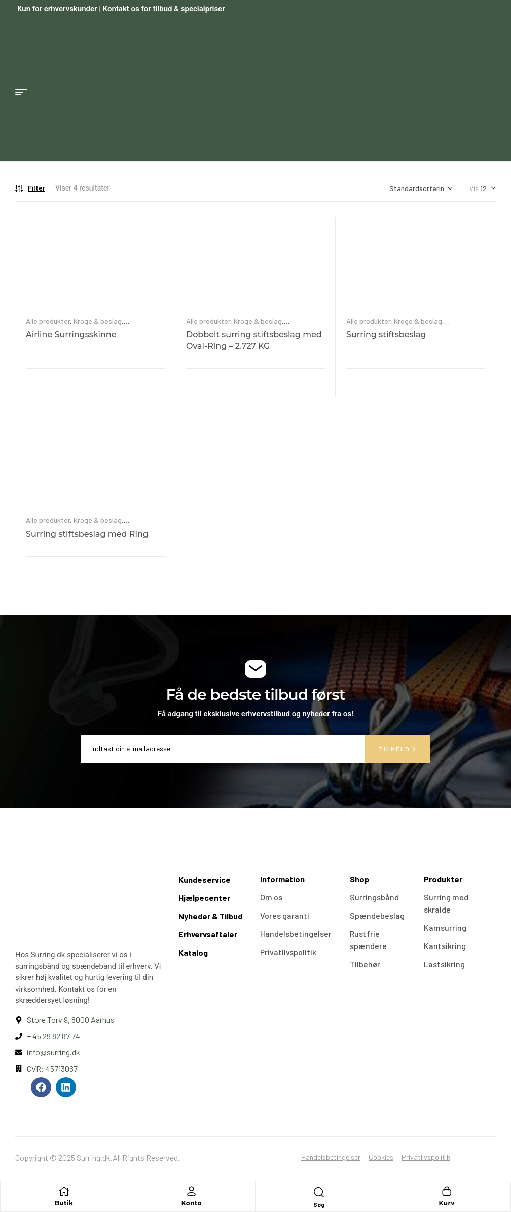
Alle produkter (48, 321)
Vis (474, 188)
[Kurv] (447, 1191)
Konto (191, 1203)
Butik (64, 1203)
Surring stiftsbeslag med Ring (87, 534)
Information (282, 879)
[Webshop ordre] (421, 188)
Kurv (447, 1203)
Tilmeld (398, 748)
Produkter (443, 879)
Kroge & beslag (98, 321)
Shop (359, 879)
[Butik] (64, 1191)
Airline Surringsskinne (71, 334)
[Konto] (192, 1191)
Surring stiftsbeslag (386, 334)
